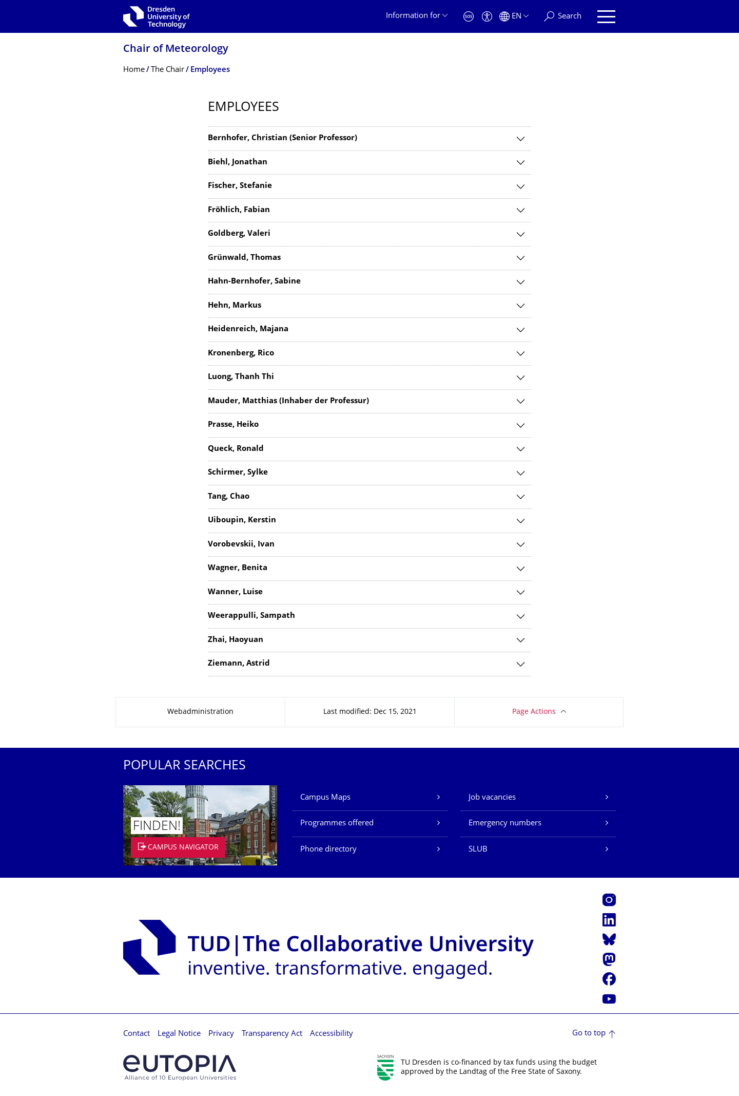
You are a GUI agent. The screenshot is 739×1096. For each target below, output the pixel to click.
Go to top (589, 1033)
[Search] (562, 16)
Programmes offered (337, 823)
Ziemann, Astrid (239, 664)
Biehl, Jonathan (237, 162)
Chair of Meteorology (175, 49)
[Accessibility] (487, 17)
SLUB (478, 850)
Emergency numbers (505, 823)
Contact (136, 1034)
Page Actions (534, 712)
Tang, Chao (228, 497)
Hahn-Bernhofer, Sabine (254, 282)
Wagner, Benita (237, 568)
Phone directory (328, 850)
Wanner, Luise (235, 592)
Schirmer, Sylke (238, 473)
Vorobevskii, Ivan (241, 545)
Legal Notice (179, 1034)
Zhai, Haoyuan (235, 640)
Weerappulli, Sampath (251, 616)
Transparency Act (272, 1034)
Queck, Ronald (236, 449)
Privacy (221, 1034)
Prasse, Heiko (233, 425)
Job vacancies (492, 798)
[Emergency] (468, 17)
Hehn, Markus (234, 306)
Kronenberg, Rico (241, 353)
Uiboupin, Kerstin (242, 520)
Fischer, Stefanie (240, 186)
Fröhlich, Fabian (239, 210)
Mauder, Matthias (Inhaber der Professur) (288, 401)
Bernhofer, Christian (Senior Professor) (282, 138)
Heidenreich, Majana (248, 329)
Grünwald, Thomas (244, 258)
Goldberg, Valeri (239, 234)
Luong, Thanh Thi (241, 377)
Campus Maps (325, 798)
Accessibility (331, 1034)
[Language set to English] (514, 16)
